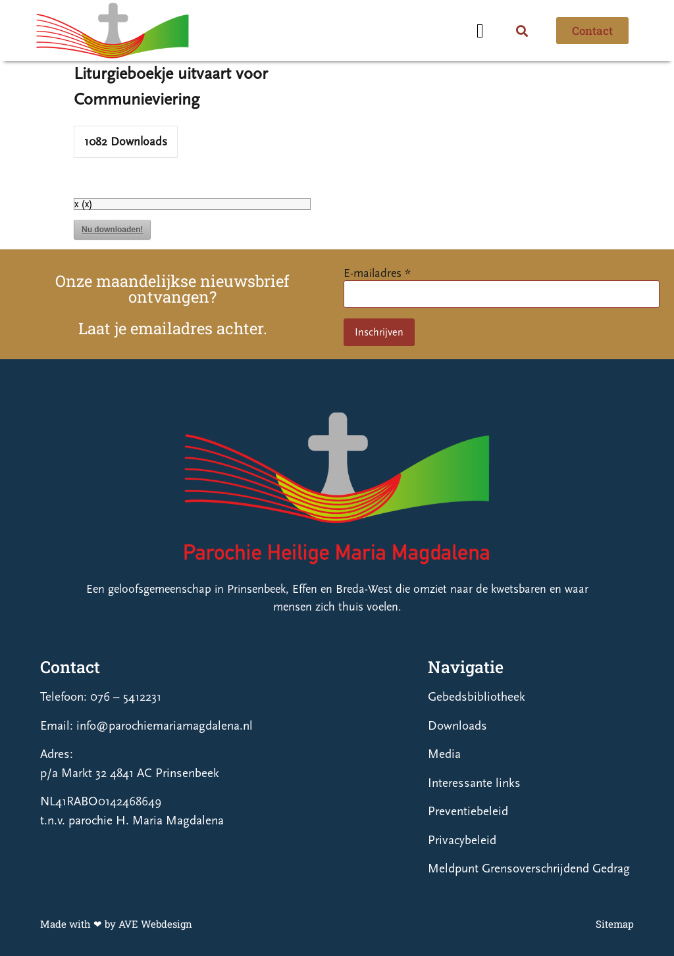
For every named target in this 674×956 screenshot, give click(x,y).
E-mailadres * (377, 273)
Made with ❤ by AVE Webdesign (116, 923)
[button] (479, 30)
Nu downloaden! (112, 229)
